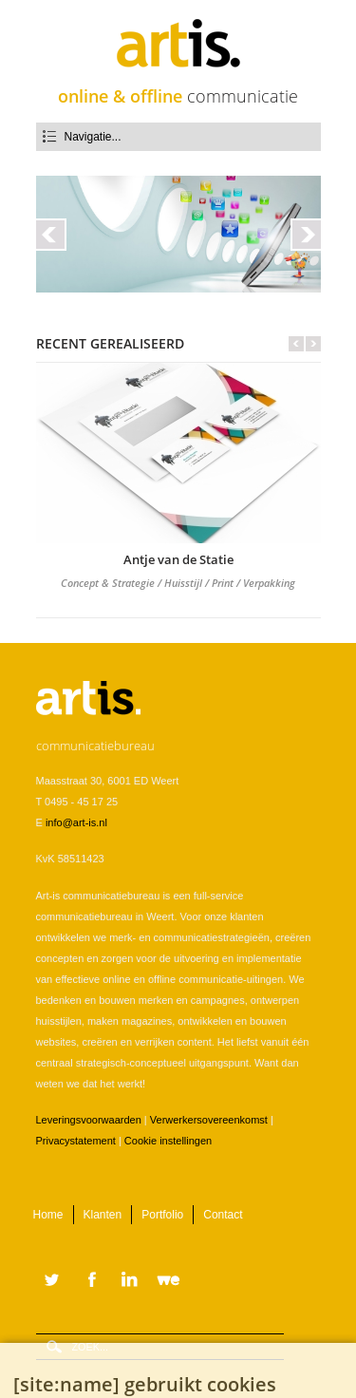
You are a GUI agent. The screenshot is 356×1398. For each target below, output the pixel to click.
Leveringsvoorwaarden (88, 1119)
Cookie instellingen (168, 1140)
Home (48, 1214)
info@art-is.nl (76, 822)
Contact (222, 1214)
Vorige (296, 344)
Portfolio (162, 1214)
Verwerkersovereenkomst (209, 1119)
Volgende (313, 344)
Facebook (89, 1281)
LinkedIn (131, 1281)
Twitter (52, 1281)
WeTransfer (173, 1281)
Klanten (103, 1214)
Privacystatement (76, 1140)
